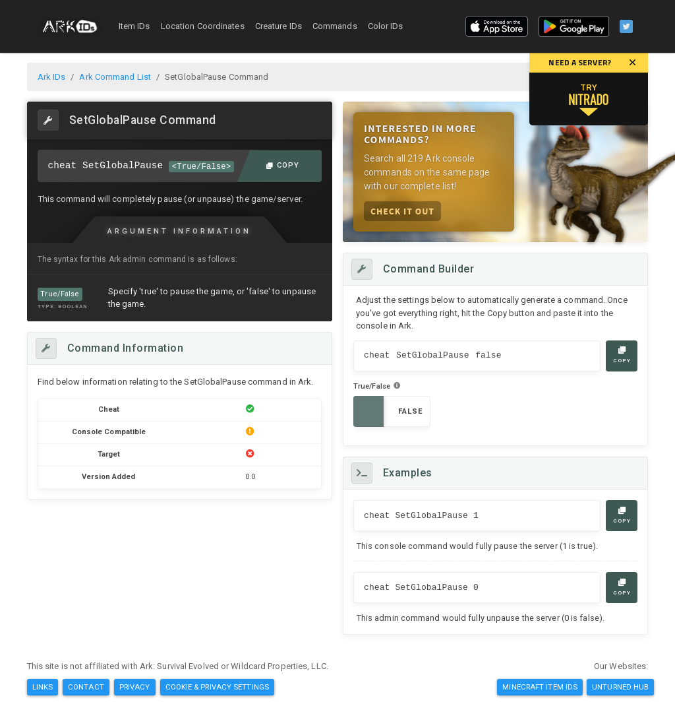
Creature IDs (278, 26)
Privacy (134, 686)
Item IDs (134, 26)
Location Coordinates (203, 26)
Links (42, 686)
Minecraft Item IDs (539, 686)
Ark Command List (115, 77)
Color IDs (385, 26)
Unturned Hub (620, 686)
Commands (334, 26)
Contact (86, 686)
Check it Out (402, 210)
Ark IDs (52, 77)
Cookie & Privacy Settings (217, 686)
